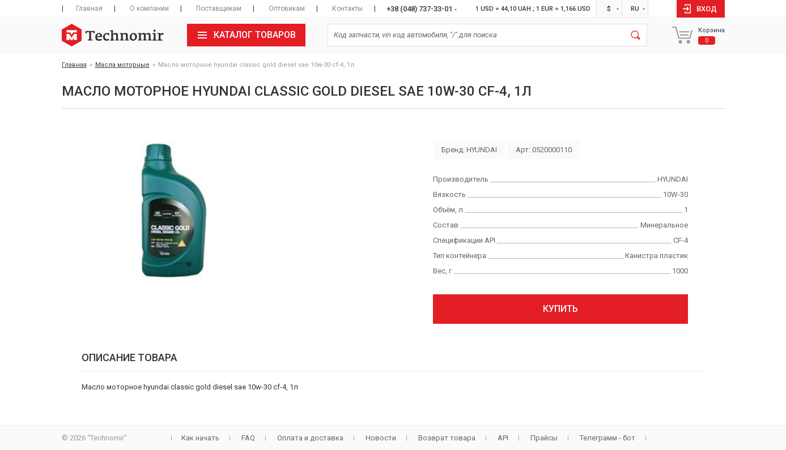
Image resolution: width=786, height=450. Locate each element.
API (503, 438)
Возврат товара (446, 438)
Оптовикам (287, 8)
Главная (89, 8)
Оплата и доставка (310, 438)
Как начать (200, 438)
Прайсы (544, 438)
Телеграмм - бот (607, 438)
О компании (149, 8)
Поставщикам (218, 8)
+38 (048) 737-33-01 (419, 9)
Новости (381, 438)
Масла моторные (122, 64)
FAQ (248, 438)
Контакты (347, 8)
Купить (560, 308)
